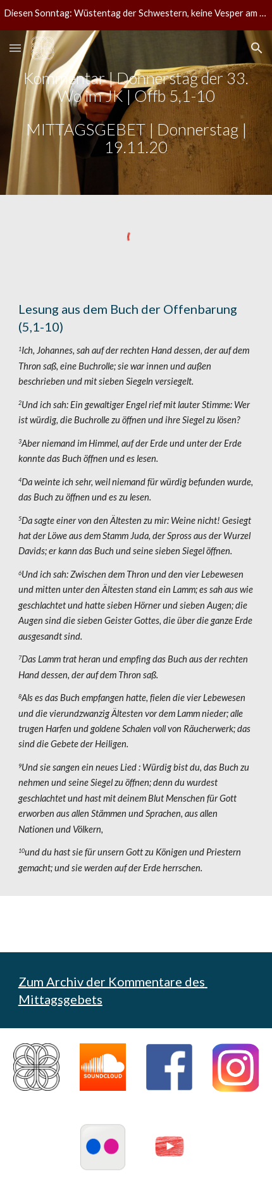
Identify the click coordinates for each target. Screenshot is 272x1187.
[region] (136, 15)
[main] (136, 113)
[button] (15, 47)
